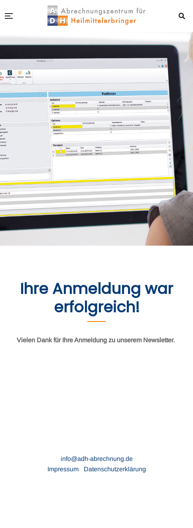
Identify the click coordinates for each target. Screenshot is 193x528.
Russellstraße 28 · (28, 448)
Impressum (63, 469)
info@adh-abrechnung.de (97, 458)
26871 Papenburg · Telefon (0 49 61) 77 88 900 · (123, 448)
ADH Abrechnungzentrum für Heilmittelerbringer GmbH (96, 438)
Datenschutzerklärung (115, 469)
